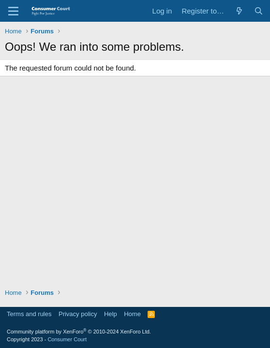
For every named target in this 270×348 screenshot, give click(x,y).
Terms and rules (29, 314)
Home (132, 314)
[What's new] (239, 11)
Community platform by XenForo (79, 331)
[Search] (258, 11)
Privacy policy (78, 314)
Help (110, 314)
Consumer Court (67, 339)
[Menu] (13, 11)
